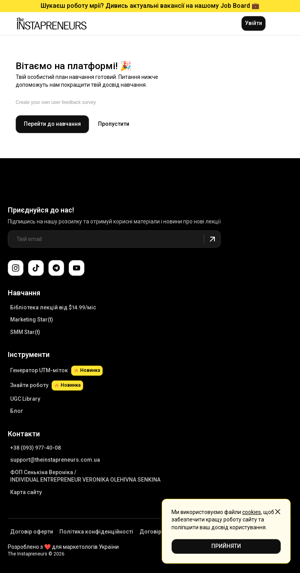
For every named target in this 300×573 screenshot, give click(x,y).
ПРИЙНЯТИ (226, 546)
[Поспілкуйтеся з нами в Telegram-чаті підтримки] (56, 268)
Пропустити (113, 124)
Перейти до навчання (52, 124)
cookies (251, 512)
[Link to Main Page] (44, 182)
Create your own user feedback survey (56, 102)
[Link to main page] (52, 23)
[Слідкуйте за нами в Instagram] (15, 268)
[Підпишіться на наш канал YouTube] (76, 268)
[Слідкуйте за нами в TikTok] (36, 268)
